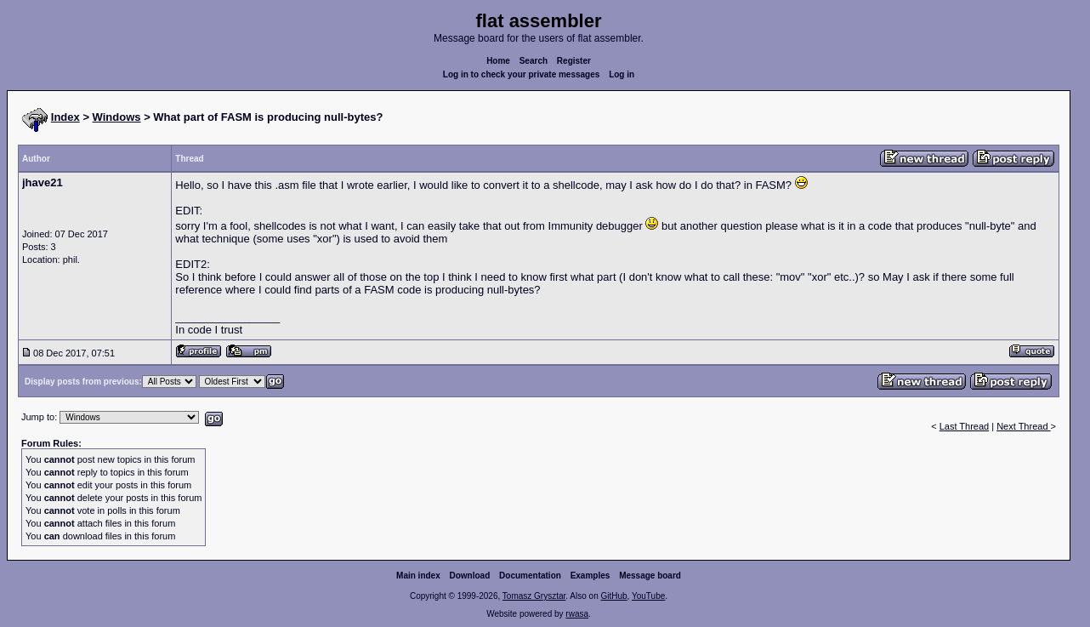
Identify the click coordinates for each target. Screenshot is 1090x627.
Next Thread (1023, 426)
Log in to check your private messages (521, 74)
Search (533, 61)
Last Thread (965, 426)
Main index (418, 575)
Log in (621, 74)
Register (574, 61)
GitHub (613, 596)
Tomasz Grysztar (533, 596)
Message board (650, 575)
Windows (117, 117)
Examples (590, 575)
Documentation (530, 575)
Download (470, 575)
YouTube (648, 596)
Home (498, 61)
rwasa (576, 613)
